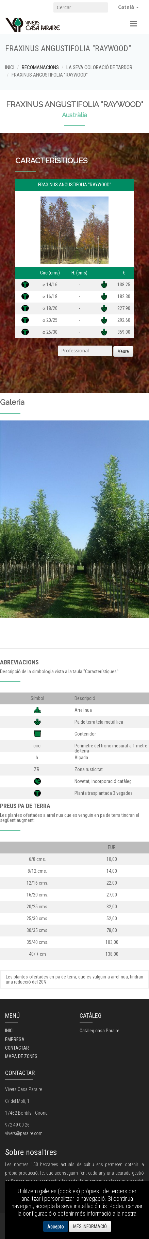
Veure (123, 351)
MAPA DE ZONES (21, 1056)
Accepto (55, 1226)
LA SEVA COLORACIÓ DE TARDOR (99, 67)
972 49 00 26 (17, 1125)
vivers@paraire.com (24, 1133)
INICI (9, 67)
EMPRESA (14, 1039)
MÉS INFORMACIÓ (90, 1226)
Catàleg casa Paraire (99, 1030)
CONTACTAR (17, 1048)
